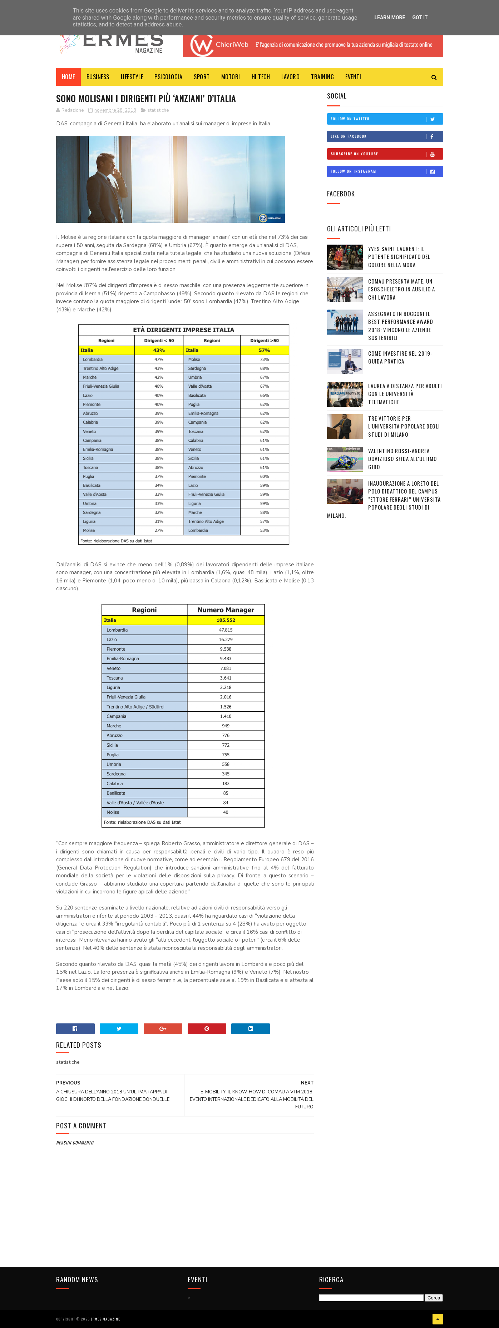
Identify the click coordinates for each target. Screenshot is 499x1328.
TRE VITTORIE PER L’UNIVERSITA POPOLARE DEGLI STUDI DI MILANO (404, 426)
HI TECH (261, 76)
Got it (420, 17)
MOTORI (230, 76)
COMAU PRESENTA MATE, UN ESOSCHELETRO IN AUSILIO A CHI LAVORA (401, 289)
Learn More (389, 17)
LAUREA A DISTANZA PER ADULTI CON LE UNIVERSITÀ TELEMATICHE (405, 394)
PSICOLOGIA (168, 76)
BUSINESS (98, 76)
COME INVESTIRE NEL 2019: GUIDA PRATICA (400, 357)
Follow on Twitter (387, 119)
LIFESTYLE (132, 76)
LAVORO (290, 76)
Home (68, 76)
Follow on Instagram (387, 171)
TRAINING (322, 76)
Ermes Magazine (105, 1319)
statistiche (158, 110)
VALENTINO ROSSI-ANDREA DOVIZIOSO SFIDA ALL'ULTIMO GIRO (402, 459)
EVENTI (353, 76)
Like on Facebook (387, 136)
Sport (202, 76)
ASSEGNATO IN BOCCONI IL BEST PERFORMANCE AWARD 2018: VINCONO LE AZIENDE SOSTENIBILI (400, 326)
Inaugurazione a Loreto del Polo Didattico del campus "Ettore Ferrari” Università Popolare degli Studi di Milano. (384, 499)
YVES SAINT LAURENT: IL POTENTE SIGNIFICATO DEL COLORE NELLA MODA (399, 257)
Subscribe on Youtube (387, 154)
